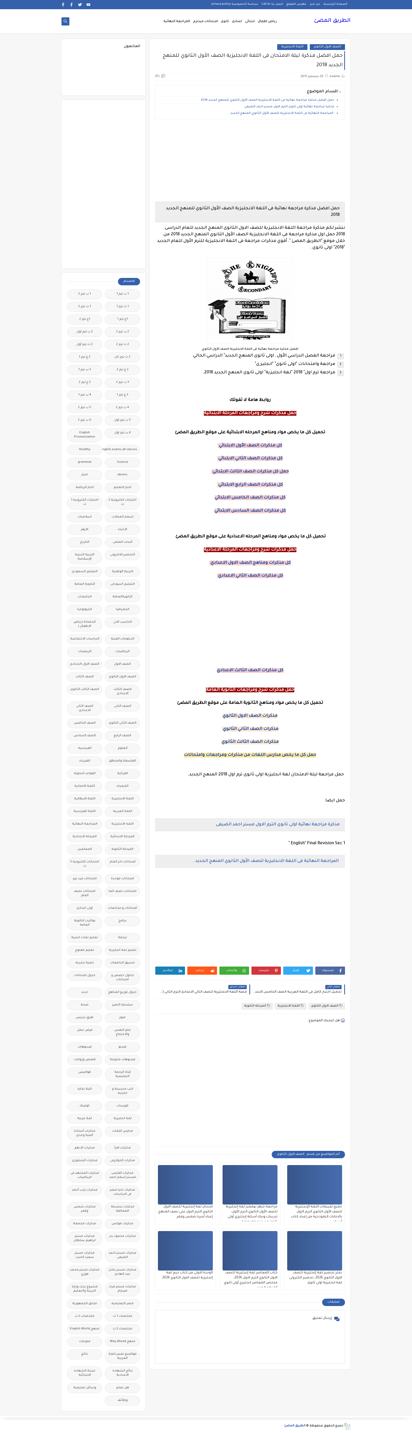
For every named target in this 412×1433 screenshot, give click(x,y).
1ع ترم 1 (122, 319)
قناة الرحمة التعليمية (122, 1074)
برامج (122, 921)
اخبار (84, 475)
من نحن (315, 4)
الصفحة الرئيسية (335, 4)
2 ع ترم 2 (122, 370)
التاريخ (84, 542)
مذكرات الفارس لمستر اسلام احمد (122, 1175)
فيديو (122, 1047)
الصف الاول (122, 664)
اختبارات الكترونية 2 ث (122, 502)
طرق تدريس (85, 1017)
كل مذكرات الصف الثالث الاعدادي (250, 670)
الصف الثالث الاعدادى (123, 691)
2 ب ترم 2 (122, 332)
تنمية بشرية (84, 963)
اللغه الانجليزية (122, 824)
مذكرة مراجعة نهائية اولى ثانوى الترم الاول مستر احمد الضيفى (289, 107)
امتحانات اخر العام (123, 862)
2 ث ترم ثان (122, 357)
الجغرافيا (122, 609)
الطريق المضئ (332, 21)
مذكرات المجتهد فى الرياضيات (84, 1175)
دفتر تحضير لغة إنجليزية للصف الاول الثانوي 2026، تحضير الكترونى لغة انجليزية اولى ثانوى (315, 1278)
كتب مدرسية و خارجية (122, 1091)
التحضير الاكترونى (122, 555)
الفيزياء (84, 761)
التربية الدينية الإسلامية (84, 557)
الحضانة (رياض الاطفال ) (85, 624)
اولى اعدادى (84, 908)
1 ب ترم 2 (84, 294)
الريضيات (84, 651)
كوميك (85, 1106)
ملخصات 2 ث (84, 1316)
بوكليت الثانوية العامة (84, 923)
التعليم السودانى (122, 584)
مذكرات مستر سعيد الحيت (85, 1255)
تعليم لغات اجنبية (84, 937)
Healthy (84, 449)
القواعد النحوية (85, 773)
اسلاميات (85, 517)
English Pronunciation (84, 435)
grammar (85, 462)
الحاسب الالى (122, 622)
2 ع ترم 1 (84, 357)
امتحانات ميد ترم (85, 879)
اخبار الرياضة (85, 487)
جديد (84, 992)
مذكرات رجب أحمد (84, 1190)
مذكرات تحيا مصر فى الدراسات (122, 1192)
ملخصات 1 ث (122, 1316)
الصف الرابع (122, 736)
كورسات (122, 1106)
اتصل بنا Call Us (272, 4)
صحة (85, 1005)
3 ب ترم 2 (122, 382)
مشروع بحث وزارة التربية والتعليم (85, 1289)
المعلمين (85, 849)
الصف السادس (85, 736)
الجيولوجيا (84, 609)
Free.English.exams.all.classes (121, 449)
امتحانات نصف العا (122, 891)
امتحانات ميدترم (205, 21)
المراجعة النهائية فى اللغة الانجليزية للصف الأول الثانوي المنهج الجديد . (281, 113)
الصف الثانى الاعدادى (84, 708)
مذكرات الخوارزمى (122, 1160)
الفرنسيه (84, 748)
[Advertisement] (250, 160)
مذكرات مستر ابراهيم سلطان (85, 1238)
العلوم (122, 748)
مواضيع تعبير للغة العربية (123, 1356)
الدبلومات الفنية (122, 639)
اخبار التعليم (122, 487)
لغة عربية (84, 1118)
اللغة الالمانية (84, 786)
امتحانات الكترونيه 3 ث (84, 864)
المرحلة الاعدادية (85, 837)
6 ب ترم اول (122, 433)
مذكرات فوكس (122, 1224)
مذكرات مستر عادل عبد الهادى (122, 1272)
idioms (122, 475)
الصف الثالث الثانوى (84, 689)
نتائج (84, 1354)
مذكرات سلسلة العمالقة (122, 1209)
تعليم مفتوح (84, 950)
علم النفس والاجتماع (122, 1032)
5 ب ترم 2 (84, 407)
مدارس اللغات (122, 1131)
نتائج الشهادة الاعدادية (122, 1373)
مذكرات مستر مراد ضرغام (122, 1289)
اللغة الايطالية (84, 799)
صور (122, 1017)
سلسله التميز (122, 1005)
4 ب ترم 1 (84, 395)
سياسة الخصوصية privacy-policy (235, 4)
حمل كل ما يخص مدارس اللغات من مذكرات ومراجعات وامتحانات (250, 755)
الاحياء (122, 529)
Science (122, 462)
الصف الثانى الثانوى (122, 723)
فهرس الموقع (296, 4)
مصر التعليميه (122, 1303)
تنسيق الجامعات (122, 963)
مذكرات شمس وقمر (85, 1209)
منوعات (84, 1341)
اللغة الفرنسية (85, 811)
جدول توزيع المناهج (122, 992)
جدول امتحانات (84, 975)
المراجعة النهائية (176, 21)
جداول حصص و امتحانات (122, 978)
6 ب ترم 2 (84, 420)
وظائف (122, 1400)
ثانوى (225, 21)
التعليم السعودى (84, 571)
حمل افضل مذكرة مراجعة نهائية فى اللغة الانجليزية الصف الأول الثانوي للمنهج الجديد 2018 (267, 100)
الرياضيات (122, 651)
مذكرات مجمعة (84, 1224)
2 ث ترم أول (84, 344)
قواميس (84, 1072)
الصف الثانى (122, 706)
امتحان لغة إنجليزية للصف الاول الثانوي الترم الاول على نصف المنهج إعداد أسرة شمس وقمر (185, 1212)
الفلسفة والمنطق (122, 761)
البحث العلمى (122, 542)
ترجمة (122, 937)
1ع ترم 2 (84, 319)
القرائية (122, 773)
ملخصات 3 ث (122, 1329)
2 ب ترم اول (84, 332)
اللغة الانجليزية (292, 47)
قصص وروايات (85, 1059)
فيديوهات (85, 1047)
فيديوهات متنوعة (122, 1059)
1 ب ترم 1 (122, 294)
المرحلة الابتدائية (122, 837)
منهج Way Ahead (122, 1341)
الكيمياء (122, 786)
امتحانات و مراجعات (122, 908)
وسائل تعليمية (84, 1388)
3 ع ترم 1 (122, 395)
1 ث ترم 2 (84, 306)
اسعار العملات (122, 517)
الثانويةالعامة (122, 597)
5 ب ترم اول (122, 420)
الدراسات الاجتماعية (84, 639)
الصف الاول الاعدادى (84, 664)
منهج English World (84, 1329)
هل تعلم (122, 1388)
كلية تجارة (85, 1089)
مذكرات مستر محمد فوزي (84, 1272)
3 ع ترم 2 (85, 382)
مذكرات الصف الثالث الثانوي (250, 742)
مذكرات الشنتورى (84, 1160)
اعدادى (237, 21)
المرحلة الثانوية (257, 1006)
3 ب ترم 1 (84, 370)
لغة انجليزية (123, 1118)
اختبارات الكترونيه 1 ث (85, 502)
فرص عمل (84, 1030)
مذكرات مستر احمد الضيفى (122, 1255)
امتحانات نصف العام (84, 893)
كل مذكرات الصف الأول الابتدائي (250, 445)
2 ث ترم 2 (122, 344)
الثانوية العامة (84, 584)
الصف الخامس (85, 723)
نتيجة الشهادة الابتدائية (84, 1373)
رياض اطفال (267, 21)
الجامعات (85, 597)
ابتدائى (250, 21)
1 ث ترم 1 (122, 306)
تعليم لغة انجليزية (122, 950)
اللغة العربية (122, 811)
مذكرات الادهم (84, 1148)
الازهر (84, 529)
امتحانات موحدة (122, 879)
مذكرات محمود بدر (122, 1236)
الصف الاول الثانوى (327, 47)
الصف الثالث (85, 677)
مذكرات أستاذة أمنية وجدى (84, 1133)
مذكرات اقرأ (122, 1148)
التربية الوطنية (122, 571)
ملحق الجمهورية (84, 1303)
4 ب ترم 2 (122, 407)
